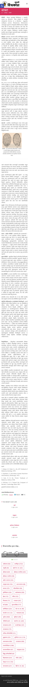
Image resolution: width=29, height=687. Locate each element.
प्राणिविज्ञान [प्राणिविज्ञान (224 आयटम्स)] (7, 609)
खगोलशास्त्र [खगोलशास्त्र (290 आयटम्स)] (19, 592)
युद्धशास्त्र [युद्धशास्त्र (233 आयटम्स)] (6, 637)
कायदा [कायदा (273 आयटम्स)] (6, 588)
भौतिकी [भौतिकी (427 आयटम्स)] (6, 621)
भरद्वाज (14, 515)
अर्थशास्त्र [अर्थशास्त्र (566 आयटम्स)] (6, 564)
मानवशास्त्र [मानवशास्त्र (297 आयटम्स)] (7, 625)
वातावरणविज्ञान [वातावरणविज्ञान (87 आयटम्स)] (8, 649)
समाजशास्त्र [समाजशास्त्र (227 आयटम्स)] (7, 666)
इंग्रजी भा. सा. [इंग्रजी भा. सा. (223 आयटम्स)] (18, 568)
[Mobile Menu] (27, 4)
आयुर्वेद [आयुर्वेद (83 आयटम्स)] (6, 568)
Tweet (11, 494)
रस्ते (14, 505)
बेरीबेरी (10, 12)
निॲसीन (4, 555)
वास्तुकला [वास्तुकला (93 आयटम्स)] (20, 649)
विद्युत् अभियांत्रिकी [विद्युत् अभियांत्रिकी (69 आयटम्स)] (8, 654)
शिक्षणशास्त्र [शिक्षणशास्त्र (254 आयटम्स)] (7, 658)
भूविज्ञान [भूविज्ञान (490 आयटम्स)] (17, 617)
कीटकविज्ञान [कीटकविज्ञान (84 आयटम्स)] (17, 588)
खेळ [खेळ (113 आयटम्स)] (5, 596)
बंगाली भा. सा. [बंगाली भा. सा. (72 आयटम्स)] (7, 613)
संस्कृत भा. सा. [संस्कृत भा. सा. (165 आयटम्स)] (8, 662)
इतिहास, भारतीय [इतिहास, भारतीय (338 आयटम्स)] (8, 576)
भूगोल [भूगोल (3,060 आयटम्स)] (6, 617)
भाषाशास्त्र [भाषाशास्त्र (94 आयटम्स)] (20, 613)
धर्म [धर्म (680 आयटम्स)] (5, 605)
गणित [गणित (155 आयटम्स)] (15, 596)
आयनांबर (14, 535)
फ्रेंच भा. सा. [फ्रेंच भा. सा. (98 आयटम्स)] (20, 609)
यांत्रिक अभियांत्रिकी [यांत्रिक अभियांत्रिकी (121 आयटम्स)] (9, 633)
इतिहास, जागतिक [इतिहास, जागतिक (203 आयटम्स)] (20, 572)
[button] (2, 6)
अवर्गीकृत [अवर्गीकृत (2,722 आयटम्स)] (18, 564)
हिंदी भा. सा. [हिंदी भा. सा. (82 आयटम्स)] (20, 666)
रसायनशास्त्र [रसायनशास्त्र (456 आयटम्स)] (7, 641)
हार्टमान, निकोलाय (14, 525)
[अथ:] (1, 12)
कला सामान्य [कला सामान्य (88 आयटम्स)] (21, 584)
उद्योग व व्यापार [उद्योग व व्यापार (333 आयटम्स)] (8, 580)
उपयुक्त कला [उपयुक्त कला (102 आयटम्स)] (8, 584)
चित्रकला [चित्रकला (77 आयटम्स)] (6, 600)
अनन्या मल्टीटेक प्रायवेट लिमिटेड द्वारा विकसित (17, 682)
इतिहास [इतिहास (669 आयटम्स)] (6, 572)
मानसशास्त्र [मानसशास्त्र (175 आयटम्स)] (7, 629)
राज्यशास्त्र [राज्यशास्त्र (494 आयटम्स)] (20, 641)
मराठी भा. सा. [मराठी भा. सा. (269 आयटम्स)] (19, 621)
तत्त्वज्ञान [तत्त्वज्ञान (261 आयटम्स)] (17, 600)
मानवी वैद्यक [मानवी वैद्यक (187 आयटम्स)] (19, 625)
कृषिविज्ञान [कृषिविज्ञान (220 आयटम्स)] (7, 592)
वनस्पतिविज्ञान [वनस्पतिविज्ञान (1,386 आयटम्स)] (8, 645)
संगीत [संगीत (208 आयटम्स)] (19, 658)
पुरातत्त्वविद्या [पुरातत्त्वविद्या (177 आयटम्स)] (16, 605)
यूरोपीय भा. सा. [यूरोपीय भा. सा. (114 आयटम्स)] (19, 637)
